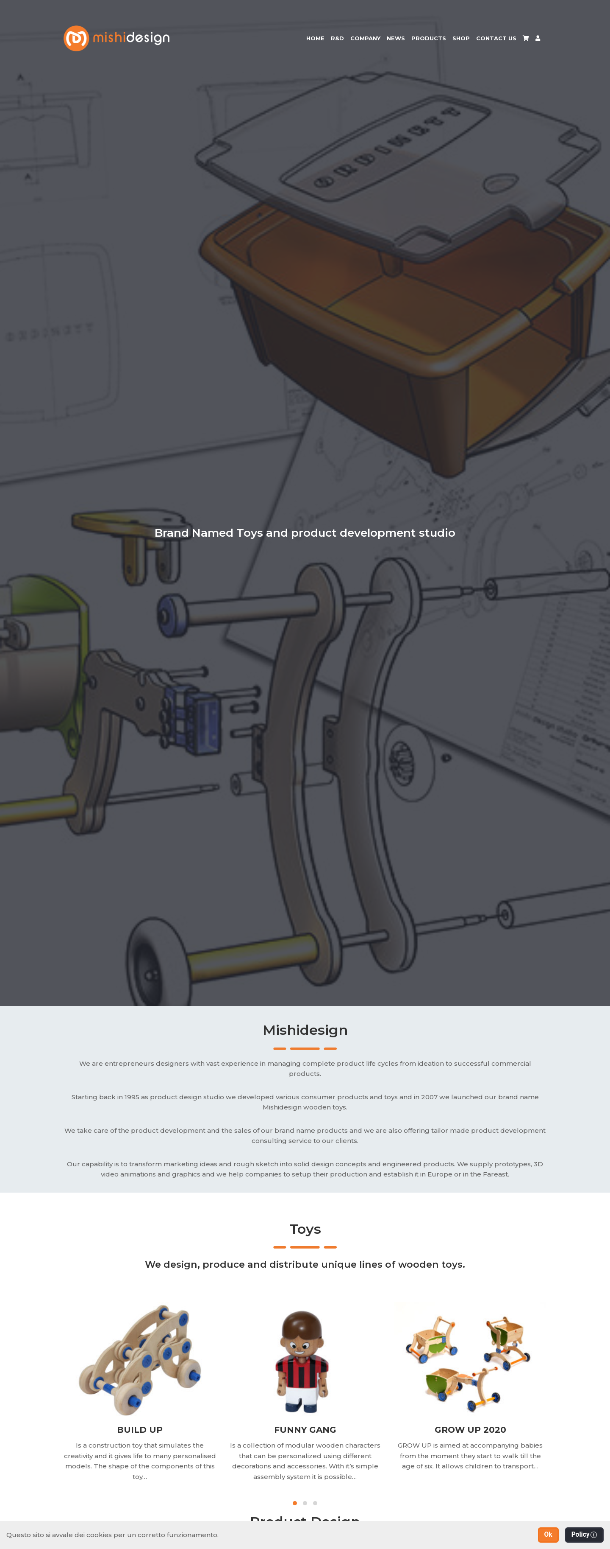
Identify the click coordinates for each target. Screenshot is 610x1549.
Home (315, 38)
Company (365, 38)
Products (428, 38)
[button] (548, 1535)
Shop (461, 38)
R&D (337, 38)
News (396, 38)
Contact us (496, 38)
